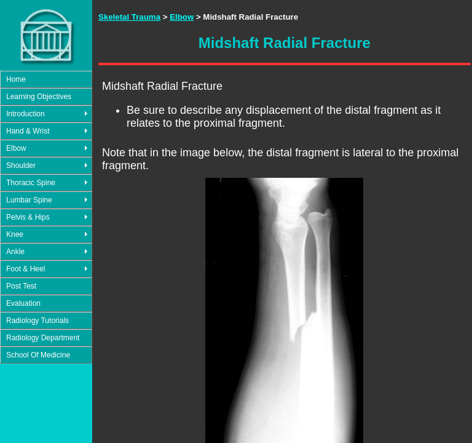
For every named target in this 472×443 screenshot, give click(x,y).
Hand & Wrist (27, 131)
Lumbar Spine (29, 200)
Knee (14, 234)
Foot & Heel (25, 269)
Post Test (21, 286)
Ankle (15, 251)
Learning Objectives (38, 96)
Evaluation (23, 303)
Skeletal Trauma (129, 17)
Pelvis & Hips (28, 217)
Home (16, 79)
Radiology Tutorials (37, 320)
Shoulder (21, 165)
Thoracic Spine (30, 182)
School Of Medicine (38, 355)
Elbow (16, 148)
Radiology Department (42, 337)
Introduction (25, 114)
